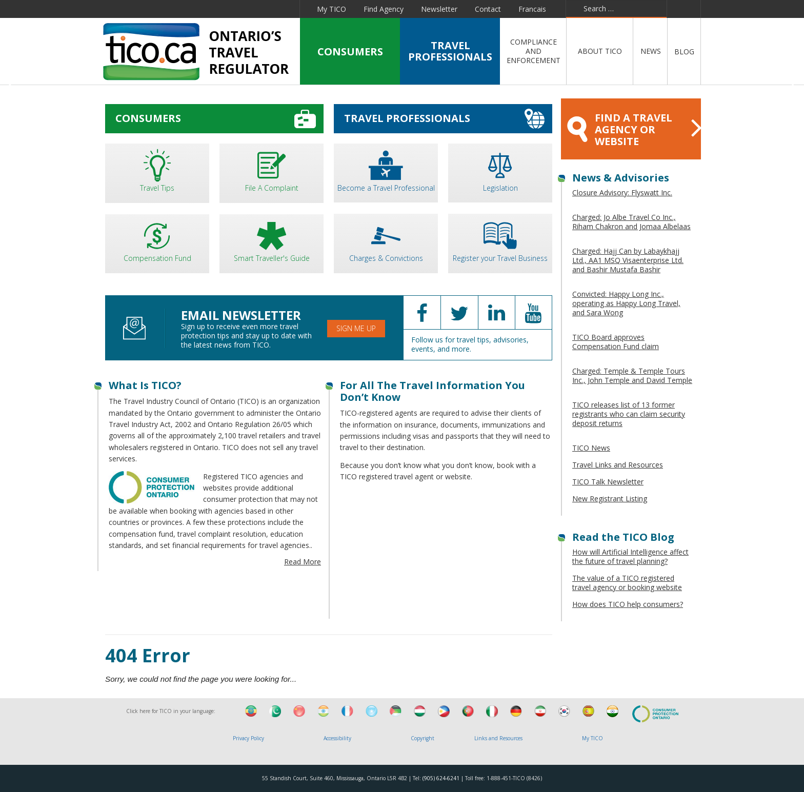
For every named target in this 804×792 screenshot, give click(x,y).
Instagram (286, 9)
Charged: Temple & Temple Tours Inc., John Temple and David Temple (632, 375)
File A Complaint (271, 169)
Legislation (500, 169)
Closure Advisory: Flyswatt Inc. (622, 192)
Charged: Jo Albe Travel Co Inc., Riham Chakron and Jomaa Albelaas (631, 221)
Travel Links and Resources (617, 465)
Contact (488, 9)
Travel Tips (157, 169)
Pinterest (260, 9)
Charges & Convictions (385, 239)
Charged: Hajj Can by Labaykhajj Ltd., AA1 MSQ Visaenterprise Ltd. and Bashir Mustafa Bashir (628, 260)
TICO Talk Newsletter (608, 481)
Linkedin (212, 9)
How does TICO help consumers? (627, 604)
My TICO (331, 9)
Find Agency (384, 9)
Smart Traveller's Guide (271, 240)
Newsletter (439, 9)
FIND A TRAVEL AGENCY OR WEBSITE (634, 129)
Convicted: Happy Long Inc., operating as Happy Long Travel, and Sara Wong (626, 303)
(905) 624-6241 (441, 778)
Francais (532, 9)
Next (792, 86)
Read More (302, 561)
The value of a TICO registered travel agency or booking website (627, 582)
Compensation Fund (157, 240)
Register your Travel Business (500, 239)
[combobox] (616, 9)
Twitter (188, 9)
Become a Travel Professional (385, 169)
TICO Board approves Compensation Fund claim (615, 341)
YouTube (235, 9)
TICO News (591, 448)
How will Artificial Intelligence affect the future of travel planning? (630, 556)
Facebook (166, 9)
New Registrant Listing (609, 498)
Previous (12, 86)
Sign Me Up (356, 328)
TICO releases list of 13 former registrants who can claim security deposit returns (628, 414)
